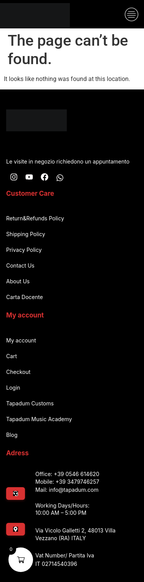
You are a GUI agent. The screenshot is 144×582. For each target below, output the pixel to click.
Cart (11, 356)
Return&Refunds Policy (35, 218)
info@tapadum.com (73, 489)
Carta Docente (24, 297)
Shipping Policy (25, 234)
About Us (18, 281)
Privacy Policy (24, 249)
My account (21, 340)
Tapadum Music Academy (39, 419)
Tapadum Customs (30, 403)
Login (13, 387)
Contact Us (20, 265)
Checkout (18, 372)
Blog (12, 435)
